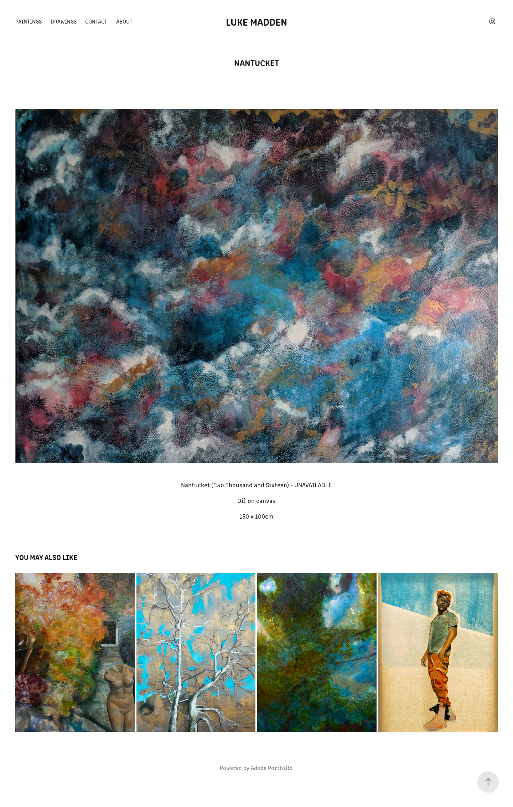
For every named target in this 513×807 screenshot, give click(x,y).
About (124, 21)
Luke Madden (256, 21)
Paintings (28, 21)
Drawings (64, 21)
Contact (96, 21)
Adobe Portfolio (272, 767)
